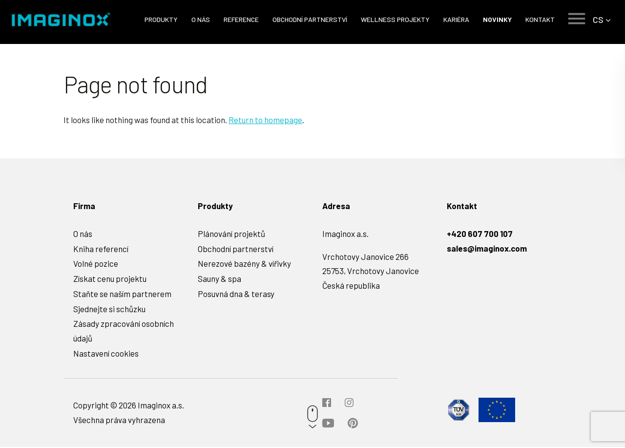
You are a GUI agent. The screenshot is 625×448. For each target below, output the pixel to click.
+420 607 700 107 (480, 234)
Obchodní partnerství (309, 19)
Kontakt (539, 19)
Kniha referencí (100, 250)
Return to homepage (265, 121)
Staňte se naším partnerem (122, 294)
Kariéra (456, 19)
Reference (240, 19)
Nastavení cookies (106, 354)
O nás (200, 19)
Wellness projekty (394, 19)
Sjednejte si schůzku (109, 310)
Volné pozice (95, 264)
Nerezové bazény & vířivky (244, 264)
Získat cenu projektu (109, 279)
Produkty (160, 19)
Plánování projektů (231, 234)
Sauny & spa (219, 279)
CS (598, 19)
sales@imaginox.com (487, 249)
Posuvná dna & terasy (236, 294)
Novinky (496, 19)
